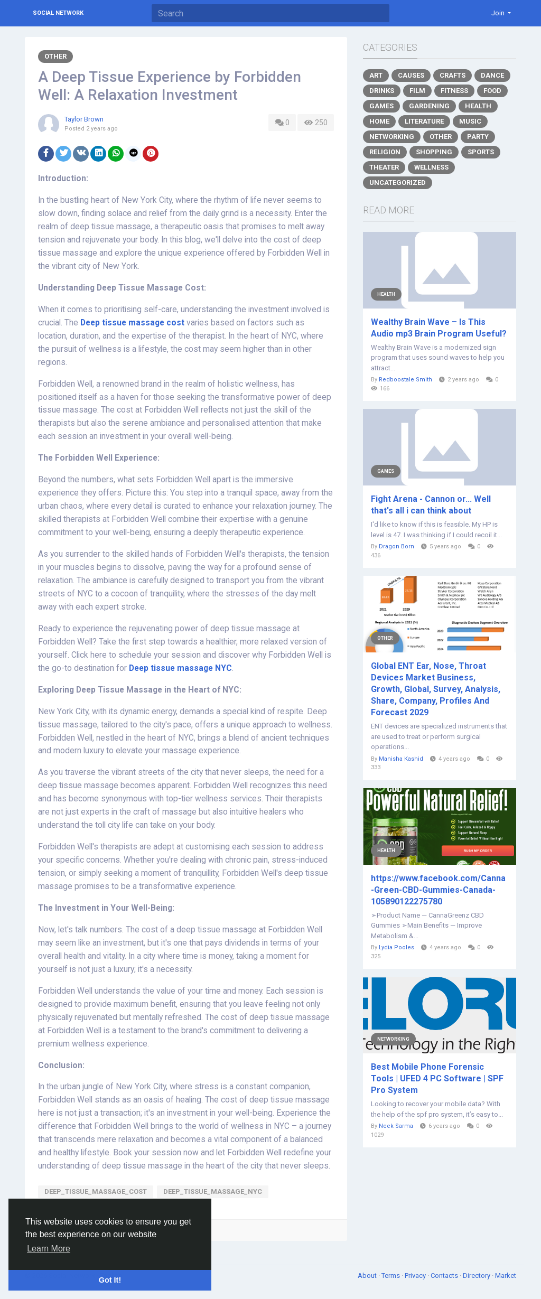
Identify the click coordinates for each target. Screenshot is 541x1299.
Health (478, 106)
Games (381, 106)
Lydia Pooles (396, 947)
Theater (384, 167)
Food (492, 91)
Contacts (445, 1275)
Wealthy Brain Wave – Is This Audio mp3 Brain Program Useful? (439, 328)
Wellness (431, 167)
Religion (384, 152)
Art (376, 75)
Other (55, 56)
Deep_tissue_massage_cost (95, 1191)
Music (470, 121)
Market (505, 1275)
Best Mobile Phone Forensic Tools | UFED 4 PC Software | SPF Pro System (437, 1078)
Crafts (452, 75)
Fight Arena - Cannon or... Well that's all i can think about (431, 505)
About (368, 1275)
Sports (481, 152)
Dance (492, 75)
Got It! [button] (110, 1280)
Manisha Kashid (401, 758)
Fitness (454, 91)
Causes (411, 75)
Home (379, 121)
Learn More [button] (48, 1248)
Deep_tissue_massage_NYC (212, 1191)
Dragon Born (396, 546)
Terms (391, 1275)
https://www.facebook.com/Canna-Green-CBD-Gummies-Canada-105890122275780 (438, 890)
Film (417, 91)
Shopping (434, 152)
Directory (477, 1275)
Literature (424, 121)
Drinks (381, 91)
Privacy (416, 1275)
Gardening (429, 106)
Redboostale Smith (405, 379)
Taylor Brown (84, 119)
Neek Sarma (396, 1126)
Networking (391, 137)
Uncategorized (397, 182)
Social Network (58, 13)
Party (478, 137)
